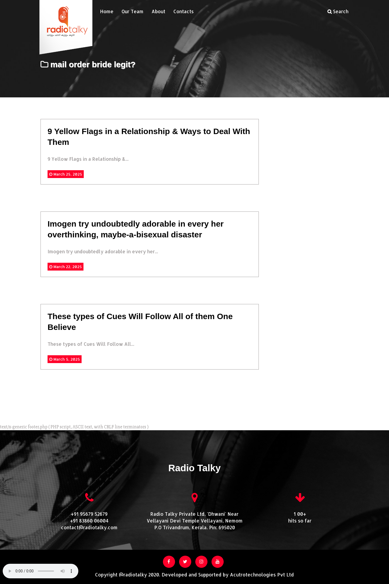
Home (106, 11)
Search (337, 11)
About (158, 11)
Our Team (132, 11)
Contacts (183, 11)
